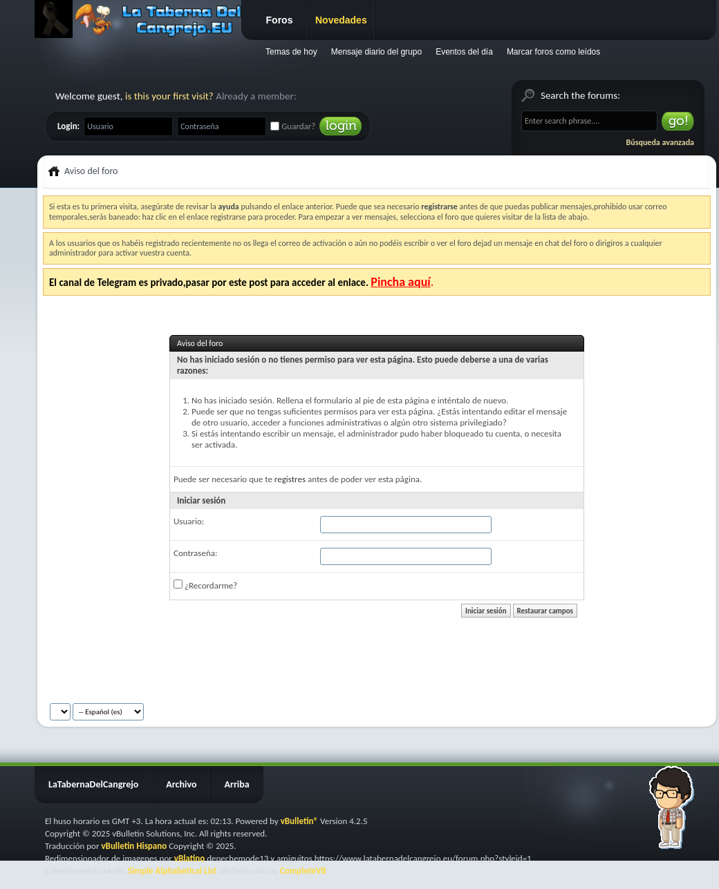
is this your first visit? (169, 96)
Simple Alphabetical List (172, 871)
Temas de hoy (291, 52)
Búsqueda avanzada (660, 142)
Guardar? (292, 126)
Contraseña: (195, 553)
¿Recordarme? (205, 585)
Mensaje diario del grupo (376, 52)
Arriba (236, 784)
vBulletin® (299, 821)
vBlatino (189, 858)
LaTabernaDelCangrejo (93, 784)
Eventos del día (464, 52)
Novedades (341, 20)
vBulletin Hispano (134, 846)
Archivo (181, 784)
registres (290, 479)
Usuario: (189, 521)
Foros (279, 20)
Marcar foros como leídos (553, 52)
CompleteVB (303, 871)
